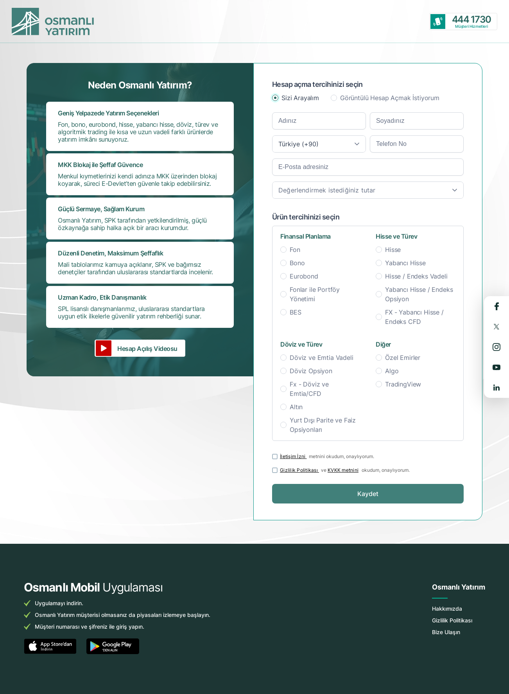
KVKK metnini (343, 470)
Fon (295, 250)
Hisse (393, 250)
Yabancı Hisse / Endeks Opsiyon (419, 294)
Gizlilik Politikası (299, 470)
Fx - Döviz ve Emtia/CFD (309, 388)
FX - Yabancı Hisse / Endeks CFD (414, 316)
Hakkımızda (447, 608)
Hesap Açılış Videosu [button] (147, 348)
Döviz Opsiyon (311, 371)
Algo (391, 371)
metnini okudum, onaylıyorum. (327, 456)
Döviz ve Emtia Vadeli (321, 357)
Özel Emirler (402, 357)
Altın (296, 407)
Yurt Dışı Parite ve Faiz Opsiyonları (323, 424)
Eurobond (304, 276)
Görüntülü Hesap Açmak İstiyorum (389, 98)
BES (295, 312)
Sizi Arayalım (300, 98)
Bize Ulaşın (446, 632)
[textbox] (367, 190)
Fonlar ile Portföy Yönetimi (315, 294)
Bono (297, 263)
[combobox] (319, 144)
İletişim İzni (293, 456)
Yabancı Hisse (405, 263)
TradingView (403, 384)
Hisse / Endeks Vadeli (416, 276)
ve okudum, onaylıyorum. (345, 470)
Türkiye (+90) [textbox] (298, 144)
